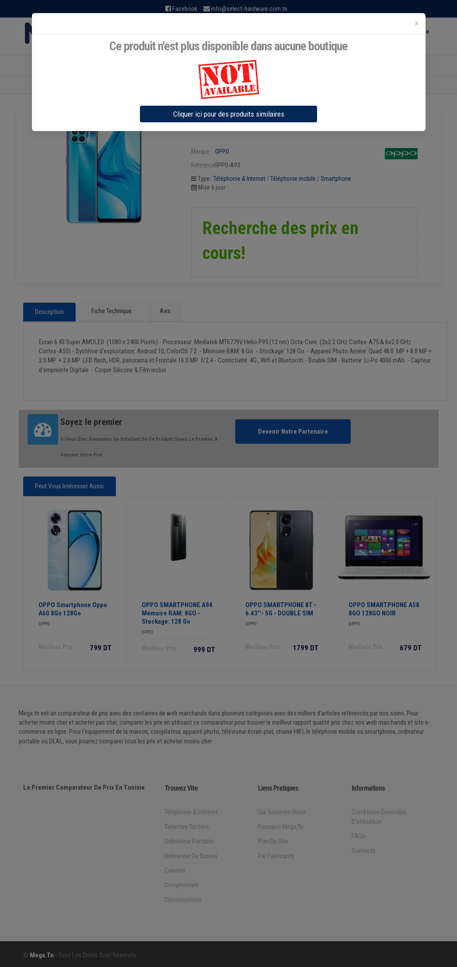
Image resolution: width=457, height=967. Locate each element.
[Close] (417, 23)
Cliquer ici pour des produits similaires (228, 114)
